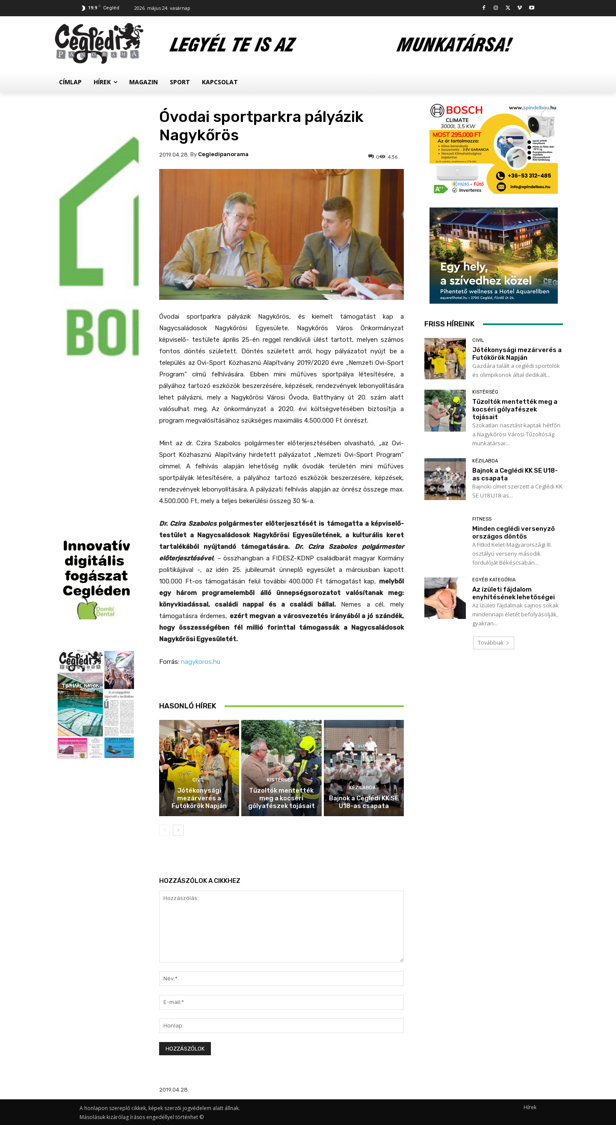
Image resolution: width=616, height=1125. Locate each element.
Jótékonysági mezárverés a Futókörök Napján (199, 798)
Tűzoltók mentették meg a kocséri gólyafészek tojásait (281, 798)
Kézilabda (362, 787)
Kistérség (280, 780)
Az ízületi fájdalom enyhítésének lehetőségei (513, 593)
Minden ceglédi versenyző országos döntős (513, 532)
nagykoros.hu (200, 662)
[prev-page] (164, 830)
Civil (198, 780)
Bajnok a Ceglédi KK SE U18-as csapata (364, 802)
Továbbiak (493, 642)
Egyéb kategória (493, 579)
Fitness (482, 519)
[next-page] (178, 830)
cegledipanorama (223, 154)
